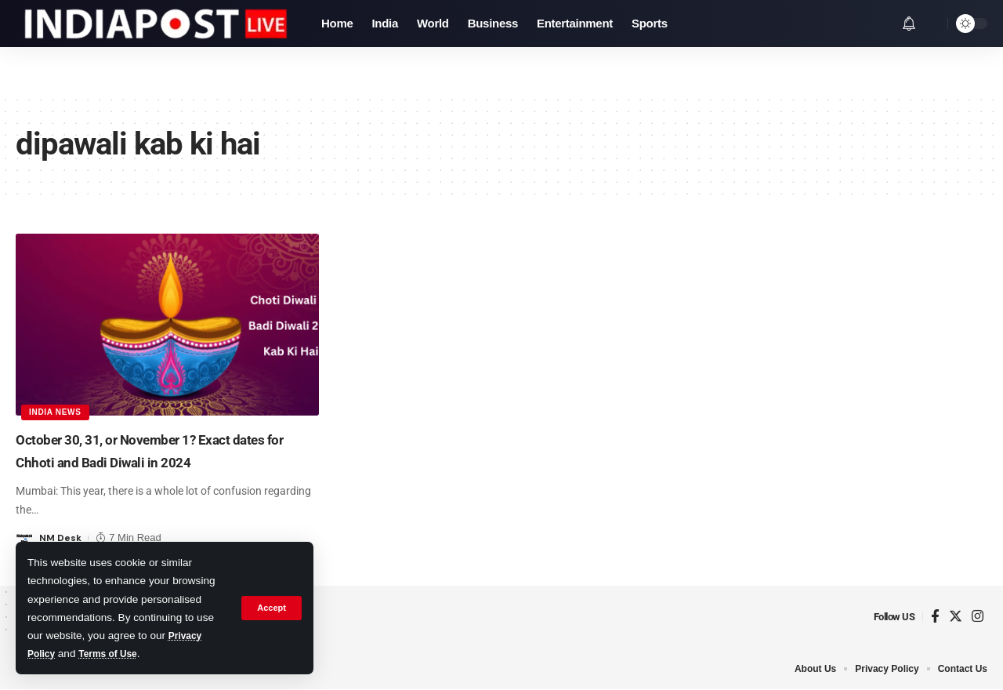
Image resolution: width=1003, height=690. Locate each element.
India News (57, 410)
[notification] (909, 23)
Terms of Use (115, 653)
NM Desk (61, 537)
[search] (932, 23)
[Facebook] (935, 616)
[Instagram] (977, 616)
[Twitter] (955, 616)
